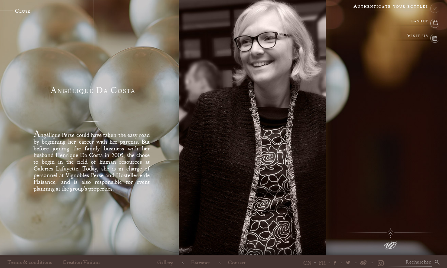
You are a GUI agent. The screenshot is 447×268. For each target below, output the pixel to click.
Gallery (165, 262)
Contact (237, 262)
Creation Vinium (81, 262)
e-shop (420, 21)
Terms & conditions (29, 262)
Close (22, 11)
